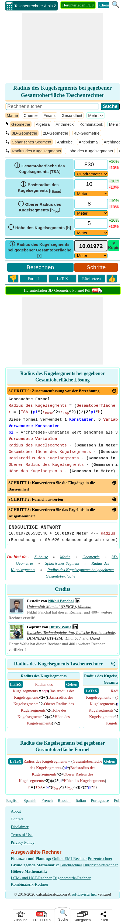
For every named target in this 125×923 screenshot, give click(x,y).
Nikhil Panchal (61, 601)
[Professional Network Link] (77, 601)
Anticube (65, 142)
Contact (17, 819)
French (47, 800)
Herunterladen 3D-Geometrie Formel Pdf (63, 290)
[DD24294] (91, 193)
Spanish (30, 800)
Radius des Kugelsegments (36, 151)
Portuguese (100, 800)
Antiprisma (88, 142)
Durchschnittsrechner (100, 865)
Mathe (12, 115)
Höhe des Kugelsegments (90, 151)
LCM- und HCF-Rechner (31, 878)
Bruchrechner (71, 865)
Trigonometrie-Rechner (72, 878)
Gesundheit (71, 115)
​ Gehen (71, 684)
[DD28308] (91, 174)
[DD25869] (91, 213)
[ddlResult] (91, 255)
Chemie (105, 5)
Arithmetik (64, 124)
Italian (81, 800)
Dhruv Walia (60, 627)
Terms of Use (22, 834)
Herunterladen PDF (78, 5)
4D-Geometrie (86, 133)
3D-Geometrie (24, 133)
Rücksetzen (91, 278)
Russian (64, 800)
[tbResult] (91, 246)
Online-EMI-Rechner (69, 858)
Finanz (49, 115)
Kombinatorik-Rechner (29, 884)
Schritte (96, 267)
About (16, 811)
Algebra (43, 124)
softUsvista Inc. (84, 894)
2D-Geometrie (55, 133)
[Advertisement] (62, 46)
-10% (114, 167)
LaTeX (62, 278)
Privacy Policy (22, 842)
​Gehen (109, 761)
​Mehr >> (95, 115)
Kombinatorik (91, 124)
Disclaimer (20, 827)
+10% (114, 161)
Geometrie (20, 124)
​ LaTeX (16, 684)
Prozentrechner (100, 858)
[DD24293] (91, 233)
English (12, 800)
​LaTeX (16, 761)
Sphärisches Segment (31, 142)
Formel (33, 278)
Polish (119, 800)
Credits (62, 589)
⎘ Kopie (113, 245)
